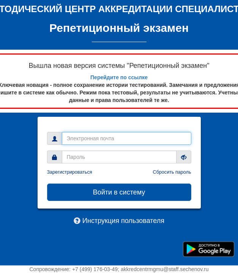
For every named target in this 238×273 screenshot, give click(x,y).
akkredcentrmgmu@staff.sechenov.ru (165, 269)
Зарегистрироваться (69, 172)
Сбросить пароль (172, 172)
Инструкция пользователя (123, 220)
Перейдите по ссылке (119, 77)
